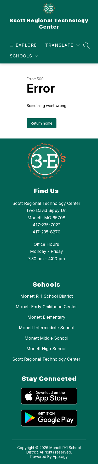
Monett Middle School (46, 338)
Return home (42, 123)
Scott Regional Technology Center (46, 359)
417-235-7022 (46, 224)
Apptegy (60, 456)
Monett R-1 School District (46, 296)
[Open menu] (22, 45)
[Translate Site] (62, 45)
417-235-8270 (46, 231)
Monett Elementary (46, 317)
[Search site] (86, 45)
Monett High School (46, 348)
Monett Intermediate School (46, 327)
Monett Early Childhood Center (46, 306)
